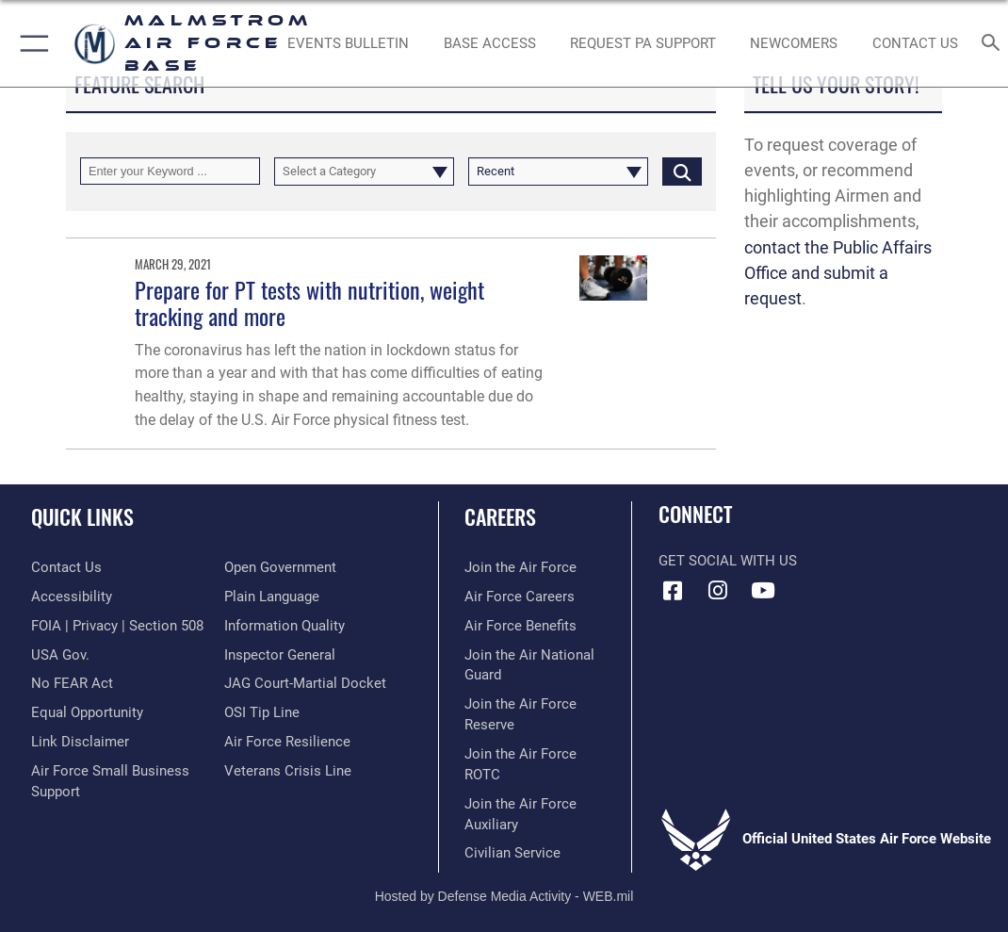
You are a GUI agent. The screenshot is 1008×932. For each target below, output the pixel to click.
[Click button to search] (682, 171)
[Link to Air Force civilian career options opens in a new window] (512, 853)
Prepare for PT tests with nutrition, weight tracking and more (309, 303)
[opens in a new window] (642, 43)
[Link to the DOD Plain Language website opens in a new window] (271, 597)
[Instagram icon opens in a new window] (718, 591)
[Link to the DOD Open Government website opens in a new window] (280, 568)
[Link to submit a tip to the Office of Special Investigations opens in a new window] (262, 713)
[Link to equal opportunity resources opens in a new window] (87, 713)
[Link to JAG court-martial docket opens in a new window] (305, 684)
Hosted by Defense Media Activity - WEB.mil (504, 896)
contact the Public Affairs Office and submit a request (838, 273)
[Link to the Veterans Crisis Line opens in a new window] (287, 771)
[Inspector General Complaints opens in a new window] (279, 655)
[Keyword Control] (170, 171)
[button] (30, 43)
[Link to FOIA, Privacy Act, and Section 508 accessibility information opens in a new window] (117, 626)
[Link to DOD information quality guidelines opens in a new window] (284, 626)
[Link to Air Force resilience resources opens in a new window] (287, 742)
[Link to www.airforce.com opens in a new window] (520, 568)
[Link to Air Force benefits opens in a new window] (520, 626)
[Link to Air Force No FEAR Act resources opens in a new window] (72, 684)
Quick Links (82, 516)
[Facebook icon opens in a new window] (672, 591)
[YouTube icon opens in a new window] (763, 591)
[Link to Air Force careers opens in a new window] (519, 597)
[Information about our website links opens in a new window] (80, 742)
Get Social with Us (727, 561)
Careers (500, 516)
